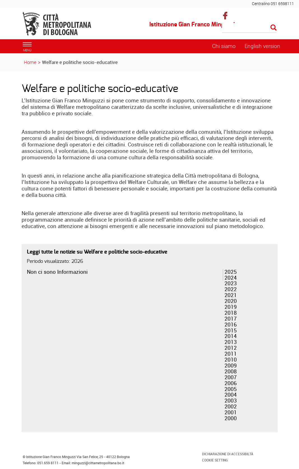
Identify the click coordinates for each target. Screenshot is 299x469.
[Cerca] (249, 28)
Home (30, 62)
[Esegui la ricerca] (273, 28)
